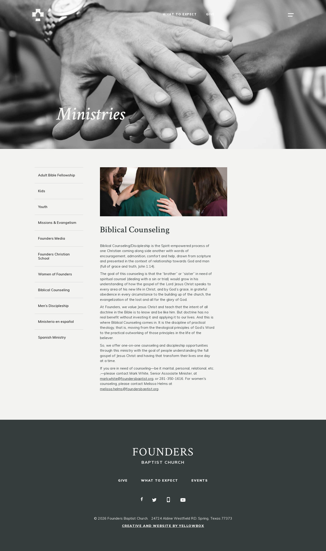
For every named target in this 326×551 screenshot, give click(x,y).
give (210, 14)
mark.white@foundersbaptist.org (126, 378)
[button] (291, 14)
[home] (38, 15)
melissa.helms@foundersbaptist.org (129, 389)
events (199, 480)
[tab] (59, 175)
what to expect (180, 14)
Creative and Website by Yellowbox (163, 526)
